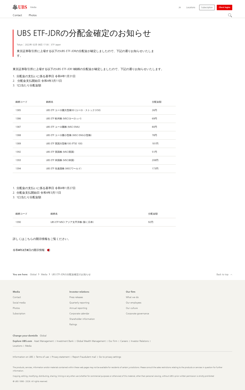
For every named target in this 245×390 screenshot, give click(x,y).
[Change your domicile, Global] (43, 336)
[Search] (230, 15)
